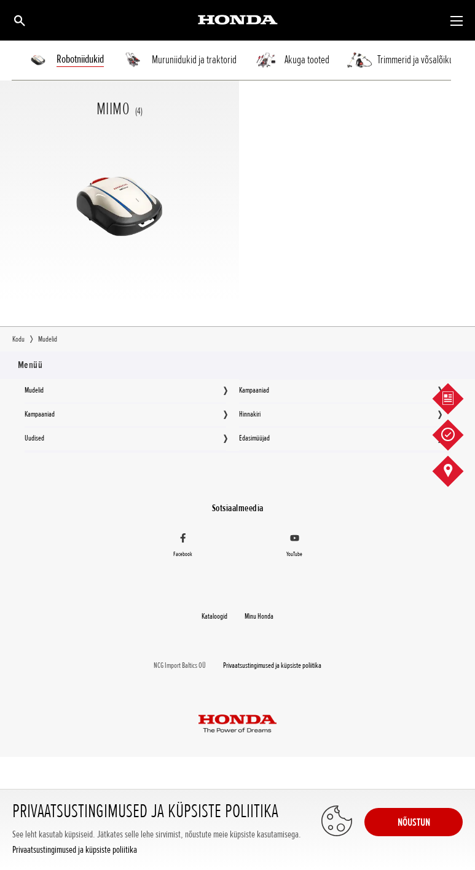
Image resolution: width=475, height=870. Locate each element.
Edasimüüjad (254, 438)
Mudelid (34, 390)
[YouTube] (294, 547)
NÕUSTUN (414, 822)
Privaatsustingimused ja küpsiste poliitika (74, 850)
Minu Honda (259, 616)
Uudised (34, 438)
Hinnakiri (250, 414)
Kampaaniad (254, 390)
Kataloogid (214, 616)
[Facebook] (183, 547)
